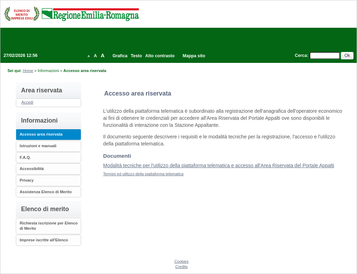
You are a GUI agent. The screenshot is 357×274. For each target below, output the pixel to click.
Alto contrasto (159, 55)
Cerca (301, 55)
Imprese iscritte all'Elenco (44, 240)
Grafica (119, 55)
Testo (136, 55)
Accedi (27, 102)
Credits (181, 267)
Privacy (27, 180)
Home (28, 70)
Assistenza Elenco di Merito (46, 192)
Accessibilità (32, 169)
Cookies (181, 261)
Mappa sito (194, 55)
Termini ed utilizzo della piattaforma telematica (143, 174)
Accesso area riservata (41, 134)
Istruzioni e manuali (38, 146)
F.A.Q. (25, 157)
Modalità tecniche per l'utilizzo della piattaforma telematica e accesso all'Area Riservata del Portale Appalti (218, 165)
